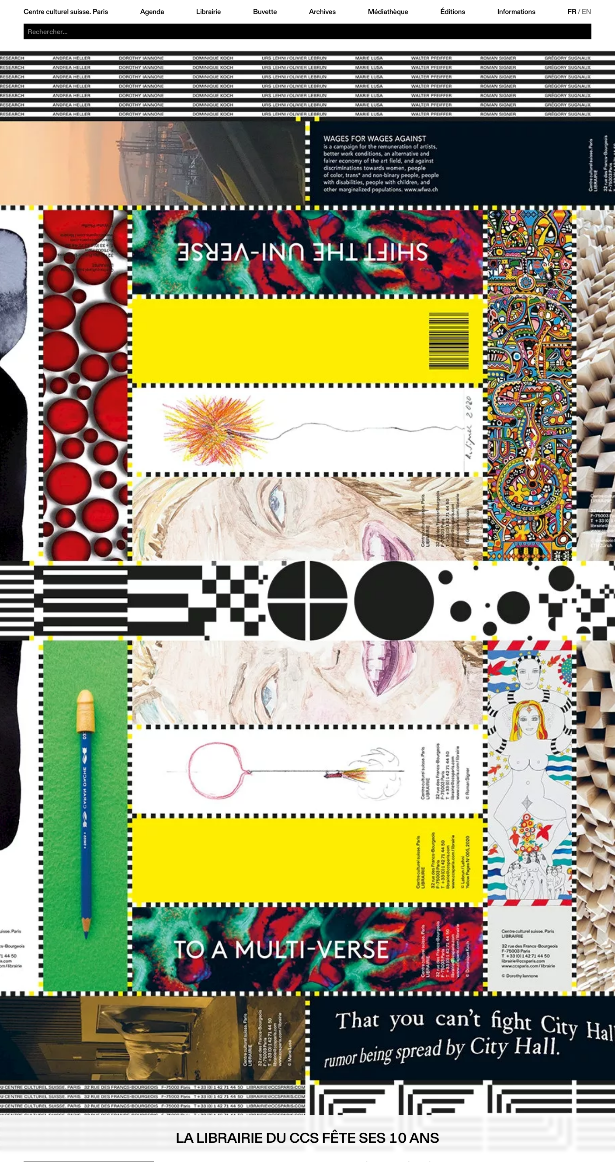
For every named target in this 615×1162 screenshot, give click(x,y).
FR (572, 12)
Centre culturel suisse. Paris (66, 12)
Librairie (208, 12)
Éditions (452, 12)
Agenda (152, 12)
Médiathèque (388, 12)
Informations (516, 12)
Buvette (265, 12)
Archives (322, 12)
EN (586, 12)
